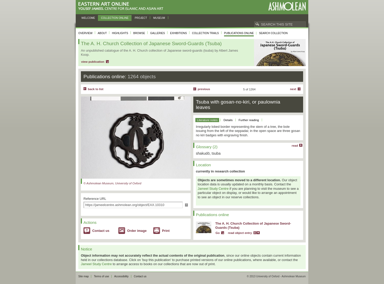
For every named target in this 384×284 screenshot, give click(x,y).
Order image (137, 231)
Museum (159, 18)
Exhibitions (178, 33)
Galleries (157, 33)
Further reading (249, 120)
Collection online (114, 18)
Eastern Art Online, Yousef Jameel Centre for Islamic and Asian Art (122, 6)
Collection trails (205, 33)
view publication (92, 61)
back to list (95, 89)
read (295, 145)
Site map (83, 276)
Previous (204, 89)
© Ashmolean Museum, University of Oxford (112, 183)
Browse (139, 33)
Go (218, 232)
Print (166, 231)
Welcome (88, 18)
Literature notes (207, 120)
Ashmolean (287, 6)
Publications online (239, 33)
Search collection (273, 33)
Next (293, 89)
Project (141, 18)
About (102, 33)
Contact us (100, 231)
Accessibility (121, 276)
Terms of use (101, 276)
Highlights (120, 33)
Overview (85, 33)
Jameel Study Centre (213, 189)
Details (228, 120)
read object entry (240, 232)
